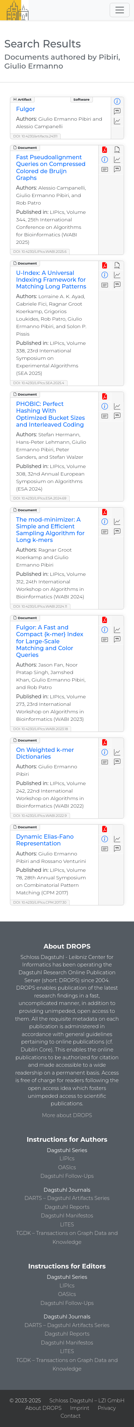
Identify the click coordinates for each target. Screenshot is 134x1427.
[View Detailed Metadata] (117, 102)
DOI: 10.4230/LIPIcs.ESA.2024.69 (39, 498)
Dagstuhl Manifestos (67, 1215)
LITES (67, 1224)
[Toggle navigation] (120, 10)
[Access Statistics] (117, 121)
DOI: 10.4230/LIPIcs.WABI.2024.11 (40, 606)
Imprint (79, 1408)
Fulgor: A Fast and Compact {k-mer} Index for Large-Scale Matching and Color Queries (49, 641)
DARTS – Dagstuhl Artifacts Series (67, 1198)
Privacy (107, 1408)
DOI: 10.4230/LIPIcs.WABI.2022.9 (40, 816)
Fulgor (25, 109)
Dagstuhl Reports (67, 1207)
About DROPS (43, 1408)
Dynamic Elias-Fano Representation (45, 840)
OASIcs (67, 1167)
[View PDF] (105, 150)
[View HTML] (117, 150)
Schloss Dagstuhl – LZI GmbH (86, 1400)
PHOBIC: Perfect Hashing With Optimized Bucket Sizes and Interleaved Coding (50, 414)
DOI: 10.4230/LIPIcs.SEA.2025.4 (38, 383)
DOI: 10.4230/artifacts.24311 (35, 136)
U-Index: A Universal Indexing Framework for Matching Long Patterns (51, 280)
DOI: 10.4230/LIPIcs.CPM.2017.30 (39, 902)
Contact (70, 1416)
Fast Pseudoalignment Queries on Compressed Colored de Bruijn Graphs (50, 167)
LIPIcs (67, 1158)
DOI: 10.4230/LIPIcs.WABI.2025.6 (39, 251)
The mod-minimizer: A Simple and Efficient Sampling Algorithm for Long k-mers (50, 530)
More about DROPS (67, 1115)
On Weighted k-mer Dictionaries (45, 753)
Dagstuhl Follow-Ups (67, 1176)
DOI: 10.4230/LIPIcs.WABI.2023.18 (40, 729)
